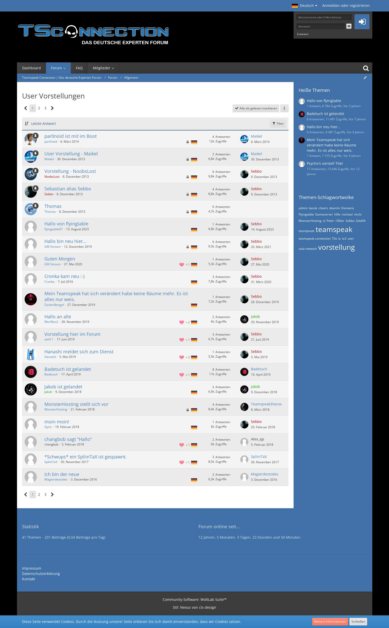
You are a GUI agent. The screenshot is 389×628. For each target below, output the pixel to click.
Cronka (49, 281)
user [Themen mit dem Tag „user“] (351, 238)
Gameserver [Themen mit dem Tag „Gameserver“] (324, 214)
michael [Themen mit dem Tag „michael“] (347, 214)
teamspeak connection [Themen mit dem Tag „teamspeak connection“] (315, 238)
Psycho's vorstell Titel (325, 163)
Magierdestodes (55, 479)
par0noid (50, 141)
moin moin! (56, 422)
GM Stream (52, 246)
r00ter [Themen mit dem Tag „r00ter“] (339, 221)
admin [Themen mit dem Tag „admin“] (303, 208)
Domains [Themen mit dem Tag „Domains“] (347, 208)
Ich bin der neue (61, 474)
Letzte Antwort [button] (43, 123)
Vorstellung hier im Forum (72, 334)
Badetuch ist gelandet (67, 369)
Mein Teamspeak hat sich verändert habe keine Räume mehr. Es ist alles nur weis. (116, 296)
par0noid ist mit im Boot (70, 136)
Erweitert (303, 34)
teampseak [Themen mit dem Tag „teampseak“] (306, 231)
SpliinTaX (50, 462)
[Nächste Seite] (52, 108)
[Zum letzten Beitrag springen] (244, 139)
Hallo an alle (57, 316)
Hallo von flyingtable (66, 224)
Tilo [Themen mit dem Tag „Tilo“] (334, 238)
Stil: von (194, 607)
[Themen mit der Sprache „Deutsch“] (194, 142)
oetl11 (48, 339)
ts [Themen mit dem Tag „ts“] (339, 238)
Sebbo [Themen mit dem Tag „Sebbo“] (350, 221)
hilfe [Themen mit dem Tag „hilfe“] (337, 214)
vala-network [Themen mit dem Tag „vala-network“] (308, 248)
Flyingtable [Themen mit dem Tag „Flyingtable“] (306, 214)
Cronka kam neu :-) (64, 276)
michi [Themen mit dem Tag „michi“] (358, 214)
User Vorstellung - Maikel (71, 154)
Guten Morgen (59, 259)
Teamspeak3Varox (266, 404)
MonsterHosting (55, 409)
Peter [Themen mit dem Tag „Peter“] (330, 221)
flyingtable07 (53, 229)
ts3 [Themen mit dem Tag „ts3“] (344, 238)
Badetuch (51, 374)
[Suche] (366, 68)
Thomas (53, 206)
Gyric (48, 427)
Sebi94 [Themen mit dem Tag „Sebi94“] (360, 221)
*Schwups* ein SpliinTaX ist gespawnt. (85, 457)
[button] (304, 5)
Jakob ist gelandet (63, 387)
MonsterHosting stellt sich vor (76, 404)
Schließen (358, 621)
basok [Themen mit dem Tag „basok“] (313, 208)
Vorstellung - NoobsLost (70, 171)
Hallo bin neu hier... (65, 241)
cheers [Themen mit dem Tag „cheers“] (323, 208)
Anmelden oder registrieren (346, 5)
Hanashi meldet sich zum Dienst (78, 352)
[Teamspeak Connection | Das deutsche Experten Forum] (93, 33)
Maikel (256, 136)
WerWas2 (51, 322)
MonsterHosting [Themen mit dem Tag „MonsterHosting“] (310, 221)
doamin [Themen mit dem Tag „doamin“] (334, 208)
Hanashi (50, 357)
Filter (278, 123)
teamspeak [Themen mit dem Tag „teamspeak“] (334, 229)
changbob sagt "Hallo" (68, 439)
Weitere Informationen (330, 621)
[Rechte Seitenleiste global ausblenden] (365, 77)
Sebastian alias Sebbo (67, 189)
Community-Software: (195, 599)
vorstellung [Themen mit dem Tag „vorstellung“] (336, 247)
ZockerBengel (54, 305)
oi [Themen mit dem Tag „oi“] (324, 221)
